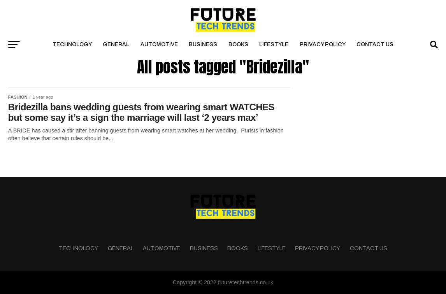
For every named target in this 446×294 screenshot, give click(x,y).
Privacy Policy (323, 44)
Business (203, 44)
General (116, 44)
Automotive (159, 44)
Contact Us (374, 44)
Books (238, 44)
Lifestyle (273, 44)
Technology (72, 44)
